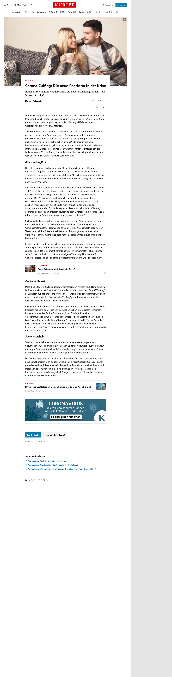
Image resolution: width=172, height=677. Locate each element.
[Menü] (8, 5)
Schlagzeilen (17, 12)
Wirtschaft (72, 12)
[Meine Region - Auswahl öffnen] (31, 5)
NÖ (33, 12)
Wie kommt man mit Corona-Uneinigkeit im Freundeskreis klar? (60, 469)
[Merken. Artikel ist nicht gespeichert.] (103, 107)
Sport (81, 12)
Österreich (53, 12)
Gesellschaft (30, 80)
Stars (117, 12)
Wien (27, 12)
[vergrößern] (124, 19)
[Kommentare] (97, 107)
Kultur (89, 12)
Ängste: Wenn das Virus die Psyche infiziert (51, 465)
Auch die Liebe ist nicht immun (46, 461)
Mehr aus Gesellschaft (55, 435)
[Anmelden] (107, 5)
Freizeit (97, 12)
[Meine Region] (21, 5)
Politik (62, 12)
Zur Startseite (33, 435)
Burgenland (41, 12)
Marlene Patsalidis (33, 101)
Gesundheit (107, 12)
